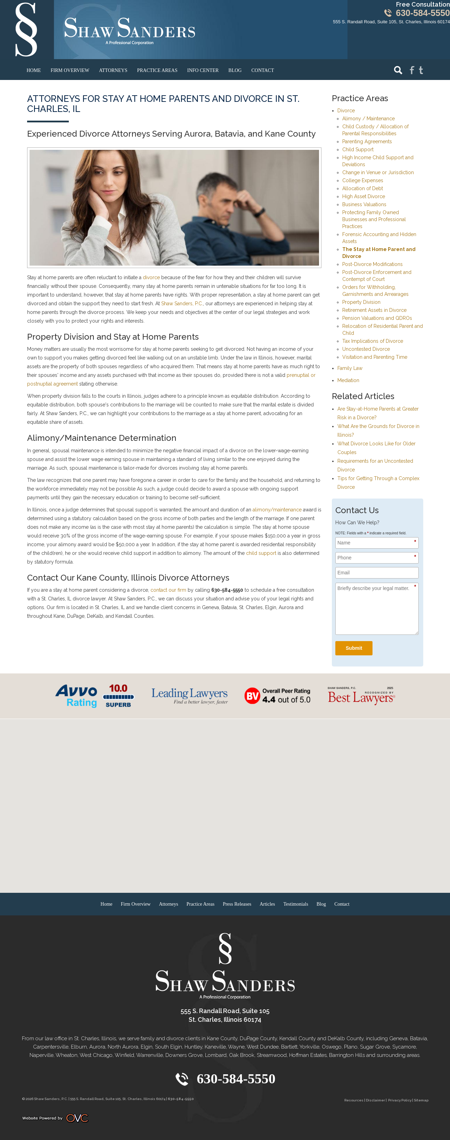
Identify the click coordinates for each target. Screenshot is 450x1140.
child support (261, 553)
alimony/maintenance (277, 509)
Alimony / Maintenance (368, 118)
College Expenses (362, 180)
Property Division (361, 302)
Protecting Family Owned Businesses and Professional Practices (374, 219)
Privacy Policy (399, 1100)
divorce (151, 277)
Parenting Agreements (367, 141)
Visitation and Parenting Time (374, 357)
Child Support (358, 149)
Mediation (348, 380)
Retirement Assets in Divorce (374, 310)
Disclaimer (375, 1100)
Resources (353, 1100)
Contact (262, 70)
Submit (354, 648)
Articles (267, 904)
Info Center (203, 70)
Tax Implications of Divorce (372, 341)
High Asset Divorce (363, 196)
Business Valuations (364, 204)
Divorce (346, 110)
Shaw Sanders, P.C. (182, 303)
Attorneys (113, 70)
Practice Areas (157, 70)
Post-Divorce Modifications (372, 264)
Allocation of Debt (362, 188)
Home (34, 70)
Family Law (349, 368)
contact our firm (168, 590)
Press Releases (237, 904)
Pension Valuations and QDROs (377, 318)
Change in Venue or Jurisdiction (378, 172)
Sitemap (421, 1100)
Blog (235, 70)
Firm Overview (70, 70)
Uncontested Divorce (366, 349)
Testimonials (296, 904)
